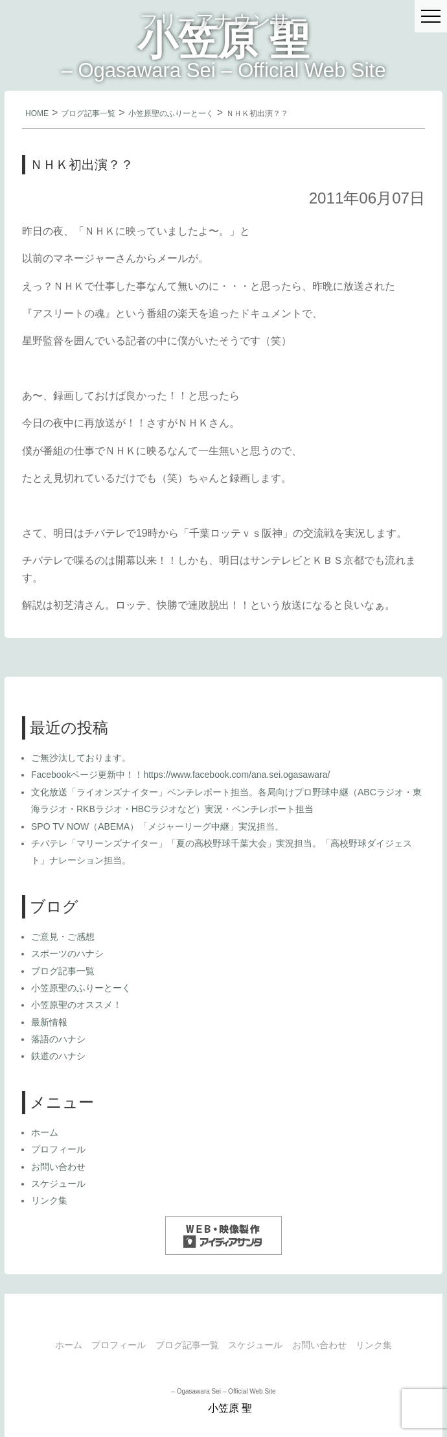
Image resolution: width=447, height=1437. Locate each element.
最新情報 (49, 1022)
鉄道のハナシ (58, 1056)
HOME (37, 113)
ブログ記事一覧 (88, 113)
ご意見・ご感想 (63, 936)
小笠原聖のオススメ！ (76, 1004)
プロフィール (58, 1149)
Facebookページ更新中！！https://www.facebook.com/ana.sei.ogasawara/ (180, 774)
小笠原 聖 (223, 40)
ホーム (44, 1132)
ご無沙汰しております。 (81, 758)
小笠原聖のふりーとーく (171, 113)
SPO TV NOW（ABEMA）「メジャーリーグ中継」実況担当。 (157, 826)
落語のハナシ (58, 1039)
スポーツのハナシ (67, 953)
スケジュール (58, 1183)
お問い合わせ (58, 1167)
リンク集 (49, 1200)
